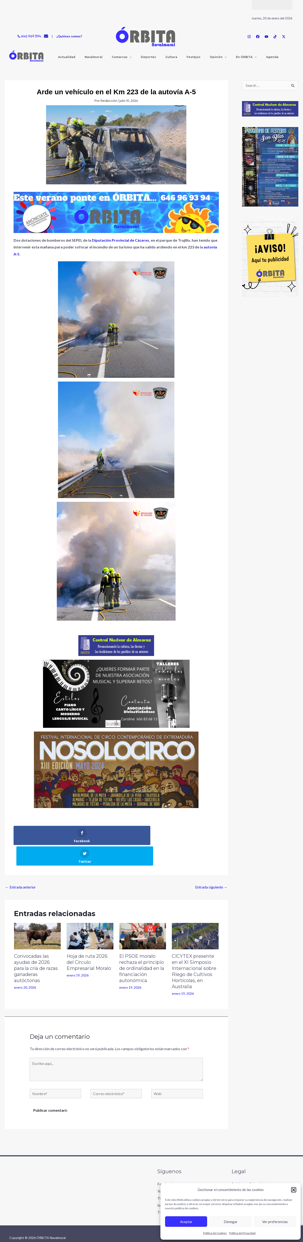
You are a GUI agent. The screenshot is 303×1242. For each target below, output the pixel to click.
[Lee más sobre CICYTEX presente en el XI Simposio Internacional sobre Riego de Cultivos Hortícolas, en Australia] (195, 915)
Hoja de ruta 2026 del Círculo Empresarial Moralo (89, 942)
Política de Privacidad (242, 1233)
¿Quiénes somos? (69, 36)
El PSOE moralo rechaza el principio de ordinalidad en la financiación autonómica (141, 948)
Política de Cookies (215, 1233)
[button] (293, 1189)
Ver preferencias (275, 1222)
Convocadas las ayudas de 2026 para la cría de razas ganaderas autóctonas (36, 948)
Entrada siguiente (211, 866)
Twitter (163, 1177)
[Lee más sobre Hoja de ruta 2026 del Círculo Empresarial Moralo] (90, 915)
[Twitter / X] (283, 36)
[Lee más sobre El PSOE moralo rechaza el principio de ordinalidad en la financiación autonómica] (142, 915)
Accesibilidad (242, 1177)
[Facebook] (258, 36)
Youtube (164, 1170)
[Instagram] (249, 36)
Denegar (231, 1222)
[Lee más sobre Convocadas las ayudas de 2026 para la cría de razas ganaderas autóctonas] (37, 915)
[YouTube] (266, 36)
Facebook (165, 1163)
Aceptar (186, 1222)
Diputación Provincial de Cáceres (120, 240)
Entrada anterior (20, 866)
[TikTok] (275, 36)
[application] (124, 57)
